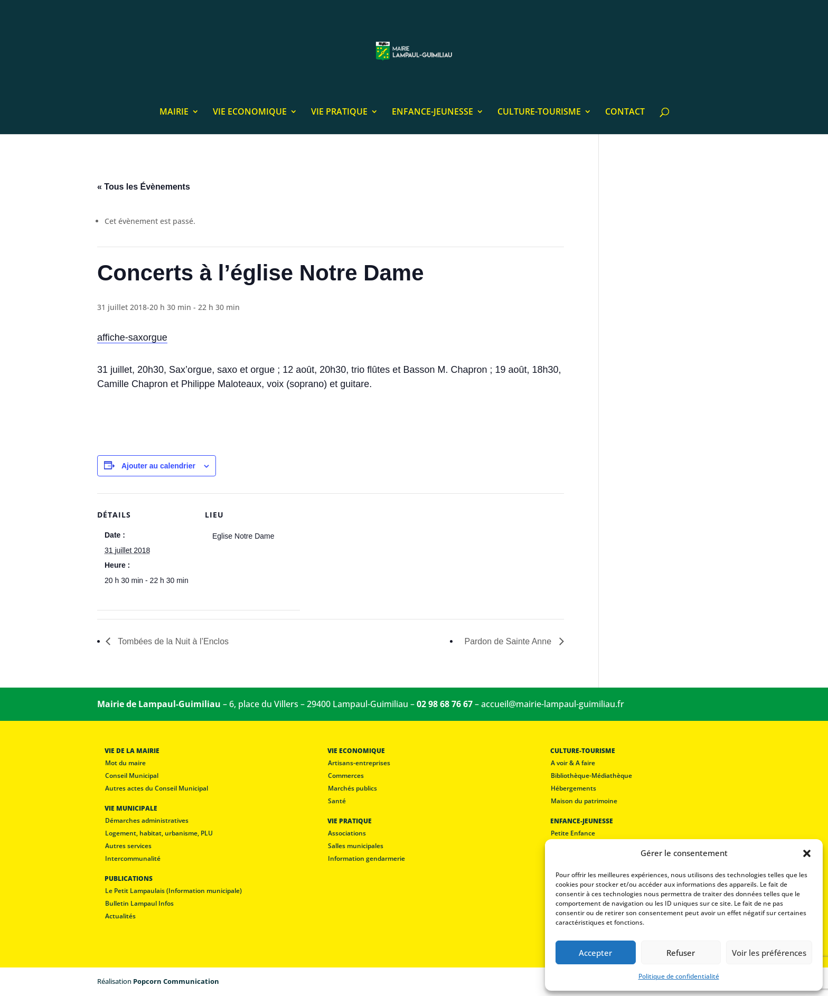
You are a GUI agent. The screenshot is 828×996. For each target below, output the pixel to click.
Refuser (680, 952)
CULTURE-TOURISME (539, 112)
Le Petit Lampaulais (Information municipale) (173, 890)
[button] (807, 853)
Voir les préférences (769, 952)
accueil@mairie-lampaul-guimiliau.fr (552, 704)
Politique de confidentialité (678, 976)
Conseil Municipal (131, 775)
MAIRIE (174, 112)
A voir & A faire (573, 762)
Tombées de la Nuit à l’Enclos (172, 641)
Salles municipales (355, 845)
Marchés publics (352, 788)
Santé (337, 800)
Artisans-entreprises (359, 762)
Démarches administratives (147, 820)
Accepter (595, 952)
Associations (347, 833)
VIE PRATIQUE (339, 112)
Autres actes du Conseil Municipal (156, 788)
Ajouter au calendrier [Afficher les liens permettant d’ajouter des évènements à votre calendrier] (158, 466)
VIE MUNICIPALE (131, 808)
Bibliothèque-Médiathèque (591, 775)
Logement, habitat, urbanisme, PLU (159, 833)
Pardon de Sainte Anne (508, 641)
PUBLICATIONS (129, 878)
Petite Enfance (573, 833)
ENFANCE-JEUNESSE (432, 112)
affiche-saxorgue (132, 337)
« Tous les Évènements (143, 186)
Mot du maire (125, 762)
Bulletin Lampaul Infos (139, 903)
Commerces (346, 775)
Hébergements (573, 788)
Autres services (128, 845)
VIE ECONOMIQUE (250, 112)
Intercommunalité (133, 858)
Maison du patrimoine (584, 800)
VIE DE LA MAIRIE (132, 750)
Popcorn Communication (176, 981)
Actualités (120, 916)
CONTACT (625, 112)
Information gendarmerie (366, 858)
